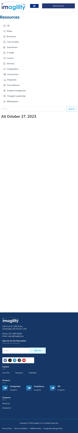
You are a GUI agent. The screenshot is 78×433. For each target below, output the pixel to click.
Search (71, 109)
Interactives (11, 74)
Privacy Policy (7, 428)
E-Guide (9, 52)
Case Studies (11, 41)
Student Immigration (15, 90)
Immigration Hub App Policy (53, 428)
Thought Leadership (14, 96)
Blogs (8, 31)
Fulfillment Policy (36, 428)
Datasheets (11, 47)
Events (9, 58)
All (7, 25)
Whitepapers (11, 101)
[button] (34, 6)
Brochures (10, 36)
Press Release (12, 85)
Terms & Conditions (21, 428)
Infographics (11, 69)
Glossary (9, 63)
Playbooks (10, 79)
